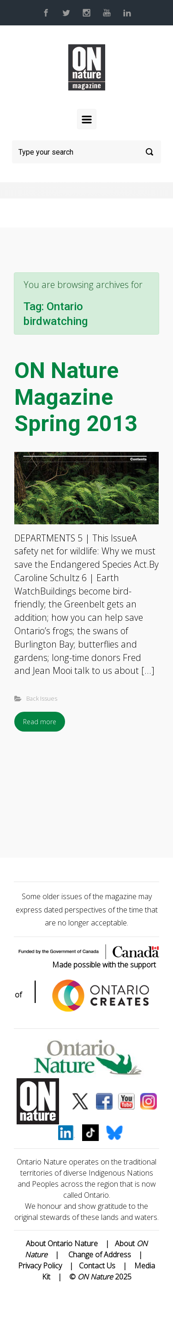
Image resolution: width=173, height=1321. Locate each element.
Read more (39, 721)
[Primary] (86, 119)
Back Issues (41, 698)
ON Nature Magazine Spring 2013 (76, 397)
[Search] (86, 151)
